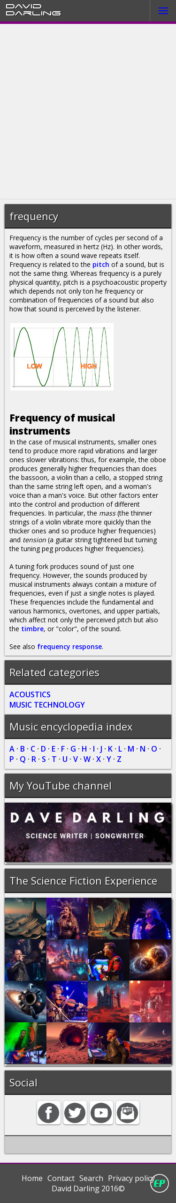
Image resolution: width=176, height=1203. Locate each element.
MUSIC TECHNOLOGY (47, 705)
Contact (61, 1178)
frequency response (69, 646)
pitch (100, 264)
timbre (32, 628)
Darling (33, 12)
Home (32, 1178)
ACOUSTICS (30, 694)
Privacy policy (131, 1178)
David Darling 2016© (88, 1188)
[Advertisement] (88, 111)
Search (91, 1178)
